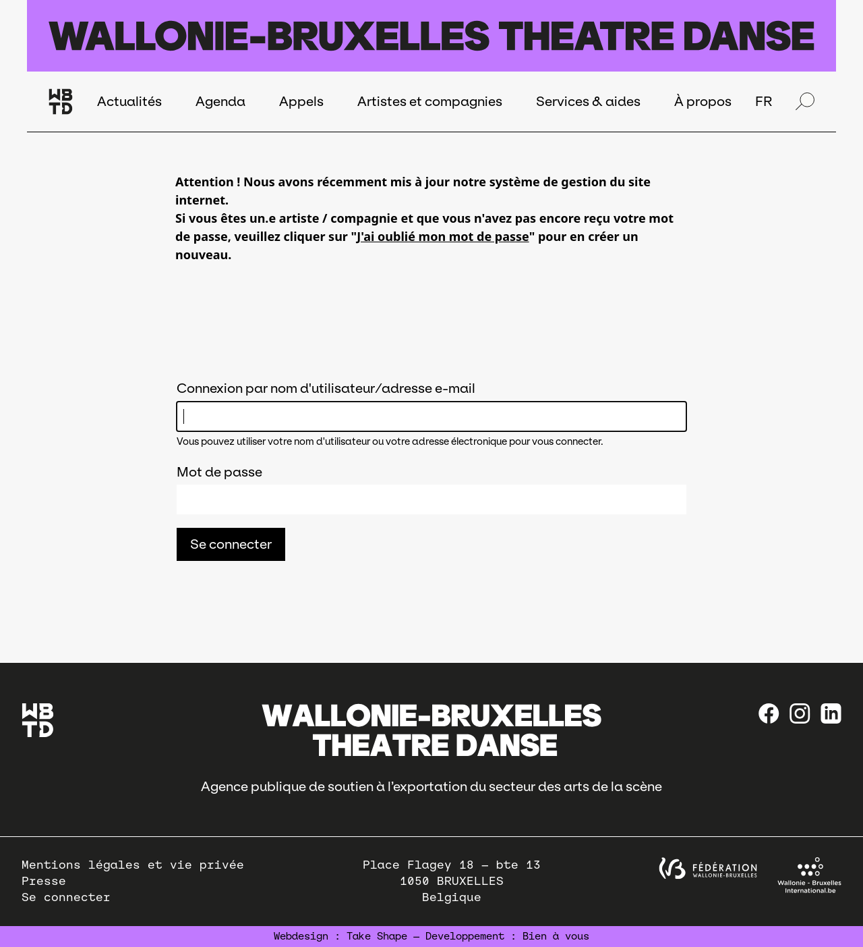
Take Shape (377, 936)
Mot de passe (219, 471)
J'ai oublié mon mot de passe (443, 236)
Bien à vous (556, 936)
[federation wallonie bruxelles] (708, 868)
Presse (44, 881)
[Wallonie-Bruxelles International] (809, 875)
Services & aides (588, 101)
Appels (301, 101)
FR (763, 101)
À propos (703, 101)
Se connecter (66, 897)
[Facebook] (768, 713)
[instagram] (800, 713)
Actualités (129, 101)
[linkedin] (831, 713)
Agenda (220, 101)
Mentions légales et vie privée (133, 865)
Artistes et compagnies (429, 101)
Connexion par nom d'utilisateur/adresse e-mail (326, 388)
